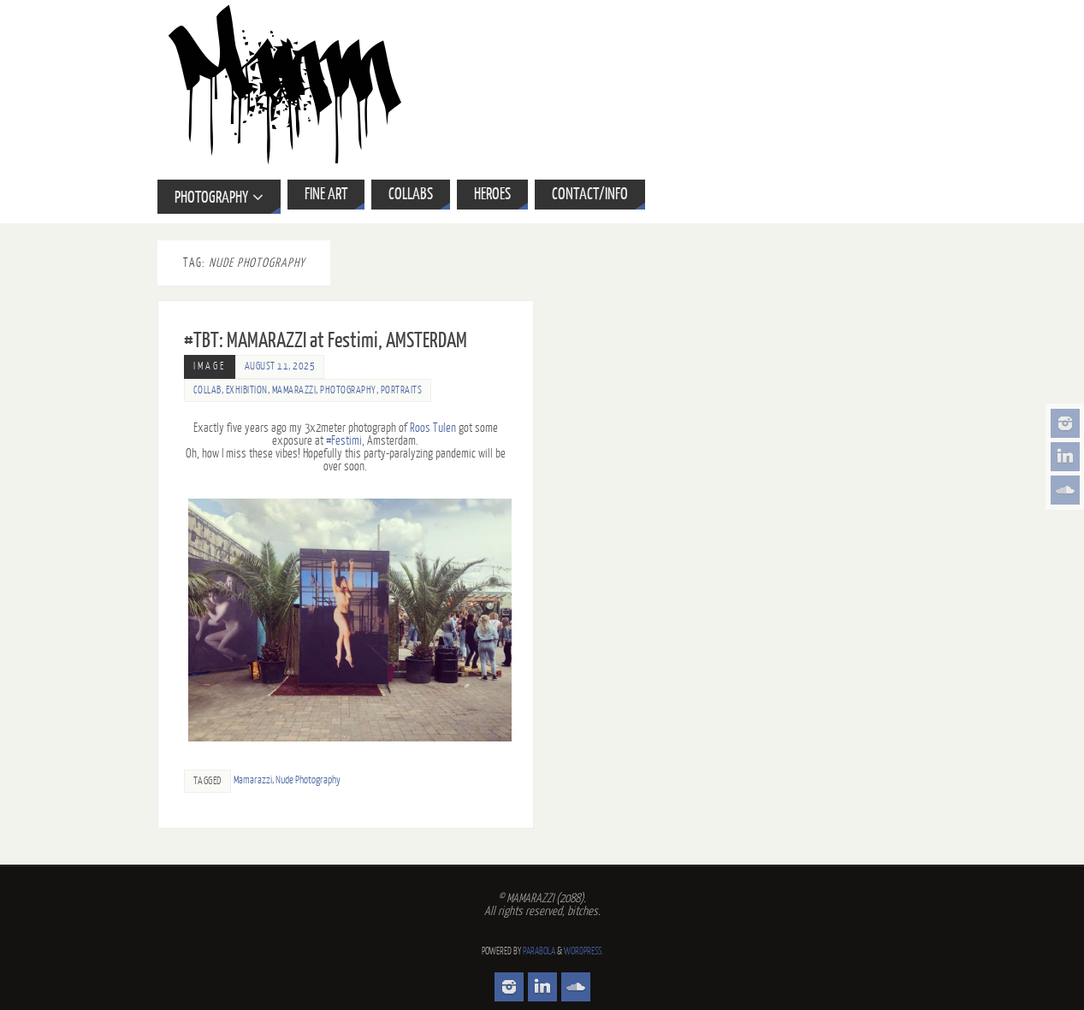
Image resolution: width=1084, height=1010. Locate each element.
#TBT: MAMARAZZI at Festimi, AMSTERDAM (325, 340)
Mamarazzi (294, 390)
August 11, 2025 (280, 366)
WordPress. (583, 951)
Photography (348, 390)
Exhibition (247, 390)
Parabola (539, 951)
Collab (207, 390)
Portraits (402, 390)
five (233, 428)
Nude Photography (308, 780)
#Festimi (344, 440)
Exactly (208, 428)
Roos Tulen (433, 428)
